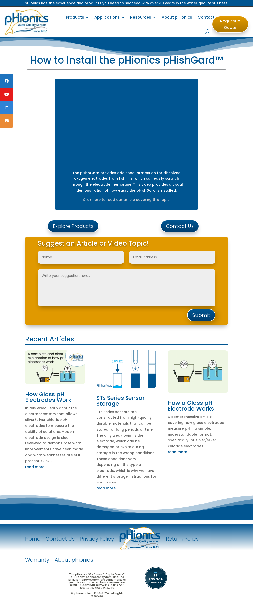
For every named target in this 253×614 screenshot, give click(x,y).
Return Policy (182, 538)
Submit (201, 315)
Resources (140, 17)
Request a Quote (230, 24)
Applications (107, 17)
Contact (206, 17)
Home (32, 538)
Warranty (37, 559)
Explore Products (73, 226)
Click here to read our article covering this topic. (126, 199)
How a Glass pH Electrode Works (191, 406)
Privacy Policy (97, 538)
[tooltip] (6, 81)
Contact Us (180, 226)
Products (75, 17)
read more (34, 466)
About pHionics (177, 17)
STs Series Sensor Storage (120, 401)
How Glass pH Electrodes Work (48, 397)
